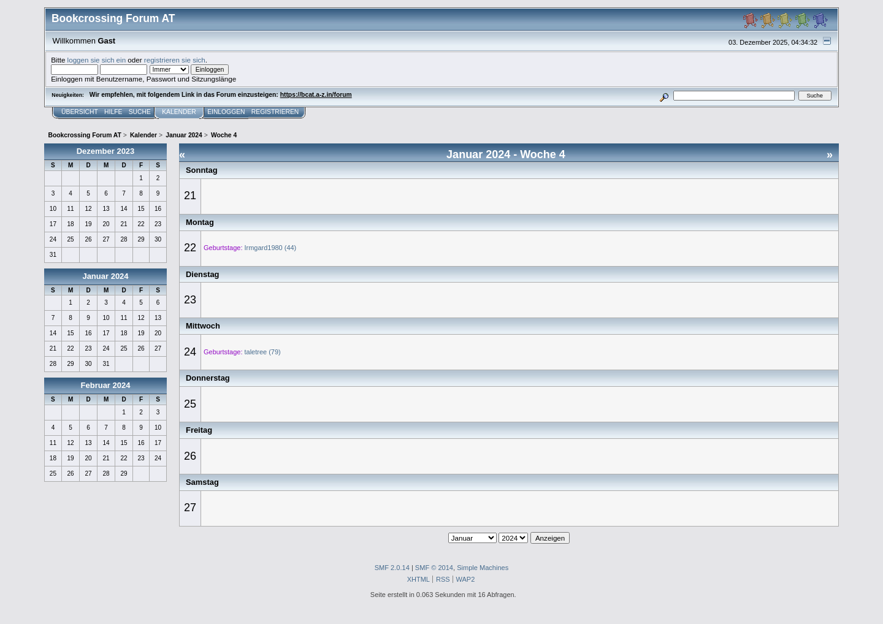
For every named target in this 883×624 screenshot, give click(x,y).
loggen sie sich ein (96, 60)
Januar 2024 (105, 276)
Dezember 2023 (106, 151)
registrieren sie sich (174, 60)
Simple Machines (482, 567)
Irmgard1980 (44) (271, 247)
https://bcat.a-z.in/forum (316, 94)
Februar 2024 (106, 385)
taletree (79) (263, 352)
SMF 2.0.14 (392, 567)
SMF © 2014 (434, 567)
